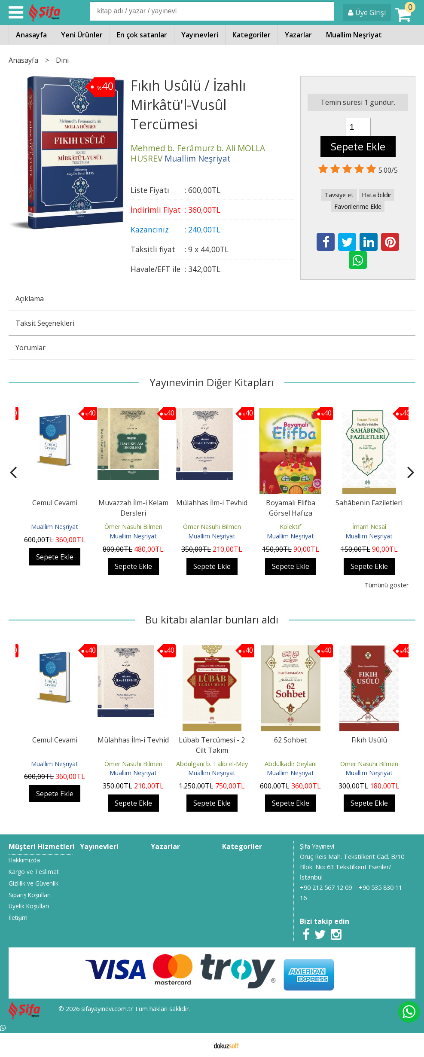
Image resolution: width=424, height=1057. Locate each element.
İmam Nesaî (369, 526)
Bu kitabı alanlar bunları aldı (211, 619)
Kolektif (290, 526)
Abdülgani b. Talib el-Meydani (218, 764)
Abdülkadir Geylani (291, 764)
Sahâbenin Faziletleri (369, 502)
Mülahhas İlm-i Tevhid (211, 502)
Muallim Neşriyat (54, 526)
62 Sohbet (290, 740)
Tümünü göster (386, 585)
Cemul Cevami (54, 502)
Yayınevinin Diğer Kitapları (211, 382)
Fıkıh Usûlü (369, 740)
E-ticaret (198, 1045)
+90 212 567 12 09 (326, 887)
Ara (327, 11)
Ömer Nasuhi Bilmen (133, 526)
